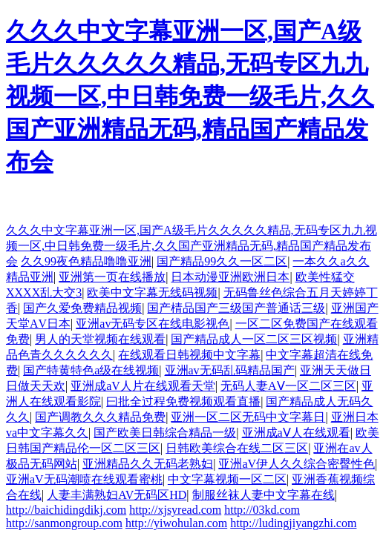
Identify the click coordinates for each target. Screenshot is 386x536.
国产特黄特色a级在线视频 (91, 370)
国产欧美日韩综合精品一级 (165, 432)
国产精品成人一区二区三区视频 (254, 339)
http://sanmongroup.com (64, 523)
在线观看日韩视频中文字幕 (189, 354)
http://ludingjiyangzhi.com (293, 523)
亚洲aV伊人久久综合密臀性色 (296, 463)
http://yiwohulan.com (176, 523)
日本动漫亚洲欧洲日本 (230, 277)
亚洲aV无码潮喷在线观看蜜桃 (84, 479)
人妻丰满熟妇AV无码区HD (116, 495)
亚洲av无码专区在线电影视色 (152, 323)
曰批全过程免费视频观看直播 (183, 401)
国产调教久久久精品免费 (100, 417)
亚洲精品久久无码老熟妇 (147, 463)
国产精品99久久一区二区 (222, 261)
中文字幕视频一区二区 (227, 479)
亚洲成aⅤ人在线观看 (296, 432)
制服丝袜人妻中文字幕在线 (263, 495)
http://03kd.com (262, 509)
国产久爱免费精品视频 (82, 308)
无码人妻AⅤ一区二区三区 (288, 386)
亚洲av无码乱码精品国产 (230, 370)
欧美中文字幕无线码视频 (152, 292)
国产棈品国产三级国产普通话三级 (236, 308)
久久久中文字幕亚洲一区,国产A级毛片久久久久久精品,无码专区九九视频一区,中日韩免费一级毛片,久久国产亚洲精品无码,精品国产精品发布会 (190, 96)
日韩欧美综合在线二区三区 (237, 448)
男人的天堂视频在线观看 (100, 339)
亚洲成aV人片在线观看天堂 (143, 386)
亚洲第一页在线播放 (112, 277)
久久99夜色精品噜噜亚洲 (86, 261)
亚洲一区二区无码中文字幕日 (248, 417)
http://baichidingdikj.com (66, 509)
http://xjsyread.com (175, 509)
